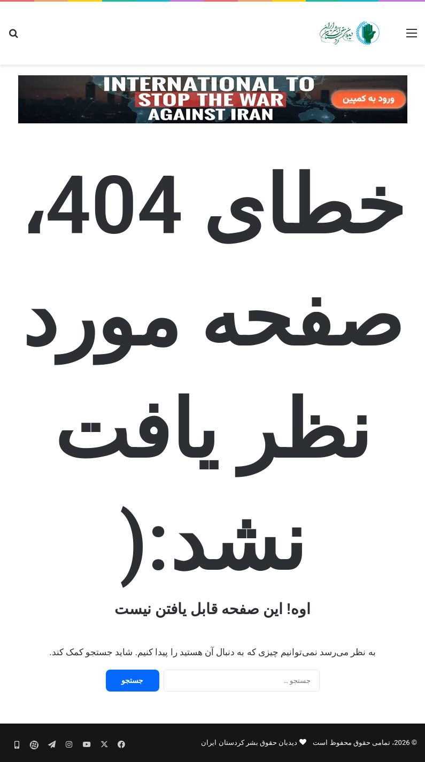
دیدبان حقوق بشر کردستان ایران (249, 743)
